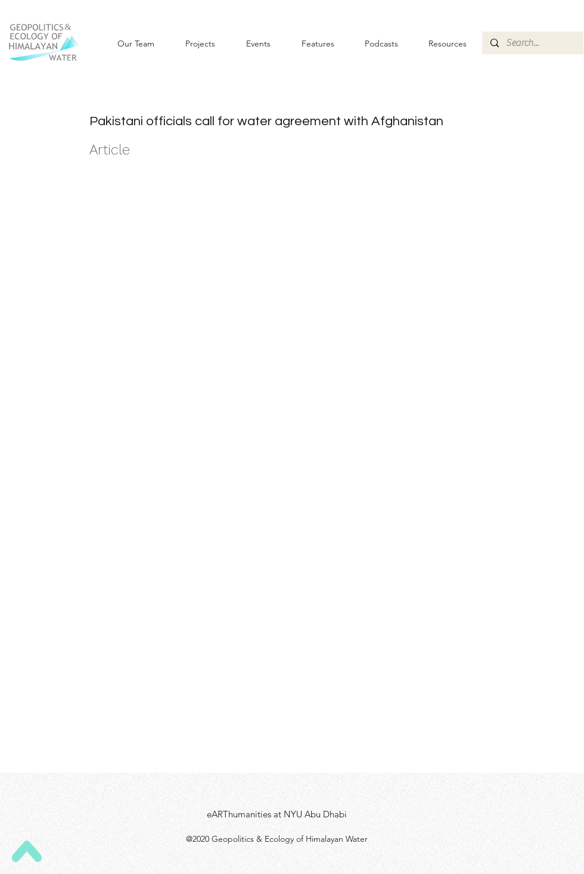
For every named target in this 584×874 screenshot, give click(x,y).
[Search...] (532, 43)
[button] (249, 43)
